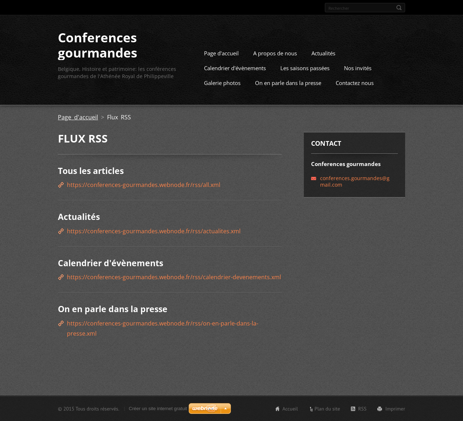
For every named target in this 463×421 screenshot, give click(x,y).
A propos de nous (275, 52)
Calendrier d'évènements (235, 67)
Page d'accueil (221, 52)
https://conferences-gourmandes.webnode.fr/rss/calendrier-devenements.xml (174, 277)
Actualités (323, 52)
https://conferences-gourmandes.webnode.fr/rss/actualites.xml (154, 231)
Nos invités (357, 67)
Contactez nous (355, 82)
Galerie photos (222, 82)
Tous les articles (91, 170)
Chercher (399, 8)
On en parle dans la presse (288, 82)
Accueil (290, 408)
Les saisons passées (305, 67)
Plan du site (327, 408)
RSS (362, 408)
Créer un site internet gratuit (158, 408)
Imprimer (395, 408)
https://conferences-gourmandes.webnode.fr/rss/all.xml (143, 185)
